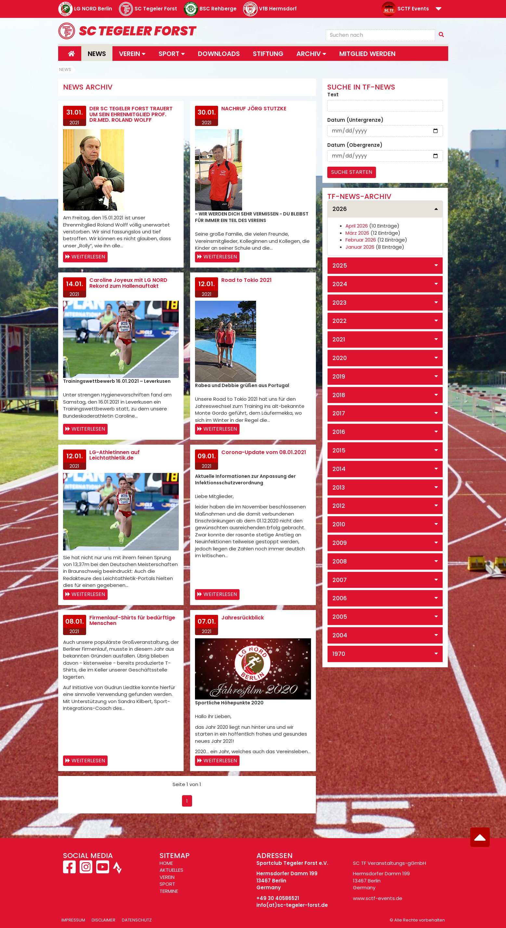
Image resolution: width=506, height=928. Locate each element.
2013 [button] (338, 487)
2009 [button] (339, 543)
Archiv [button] (311, 53)
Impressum (73, 920)
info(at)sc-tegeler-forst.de (292, 905)
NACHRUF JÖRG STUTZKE (253, 108)
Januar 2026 (359, 246)
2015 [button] (338, 450)
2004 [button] (339, 635)
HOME (166, 863)
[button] (438, 9)
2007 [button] (339, 580)
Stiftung (268, 53)
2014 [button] (338, 469)
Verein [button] (132, 53)
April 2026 (356, 225)
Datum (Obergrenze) (355, 145)
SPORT (167, 883)
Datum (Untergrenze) (355, 120)
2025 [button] (339, 265)
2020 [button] (339, 358)
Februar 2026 (360, 239)
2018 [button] (338, 395)
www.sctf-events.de (377, 898)
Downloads (219, 53)
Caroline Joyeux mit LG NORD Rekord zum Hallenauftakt (128, 283)
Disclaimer (103, 920)
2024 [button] (339, 284)
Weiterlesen (88, 256)
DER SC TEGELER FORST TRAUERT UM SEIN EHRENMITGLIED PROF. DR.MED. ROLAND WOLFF (131, 114)
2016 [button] (338, 432)
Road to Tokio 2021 (246, 280)
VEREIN (167, 877)
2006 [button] (339, 598)
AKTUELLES (171, 869)
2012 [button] (338, 506)
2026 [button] (339, 209)
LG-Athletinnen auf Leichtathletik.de (114, 455)
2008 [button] (339, 561)
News (97, 53)
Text (333, 94)
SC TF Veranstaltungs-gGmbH (389, 863)
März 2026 (357, 232)
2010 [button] (338, 524)
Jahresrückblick (242, 617)
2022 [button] (339, 321)
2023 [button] (339, 302)
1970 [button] (338, 654)
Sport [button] (172, 53)
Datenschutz (137, 920)
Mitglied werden (367, 53)
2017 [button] (338, 413)
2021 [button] (338, 339)
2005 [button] (339, 617)
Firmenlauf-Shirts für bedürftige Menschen (132, 620)
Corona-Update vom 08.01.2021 (263, 452)
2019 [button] (338, 376)
